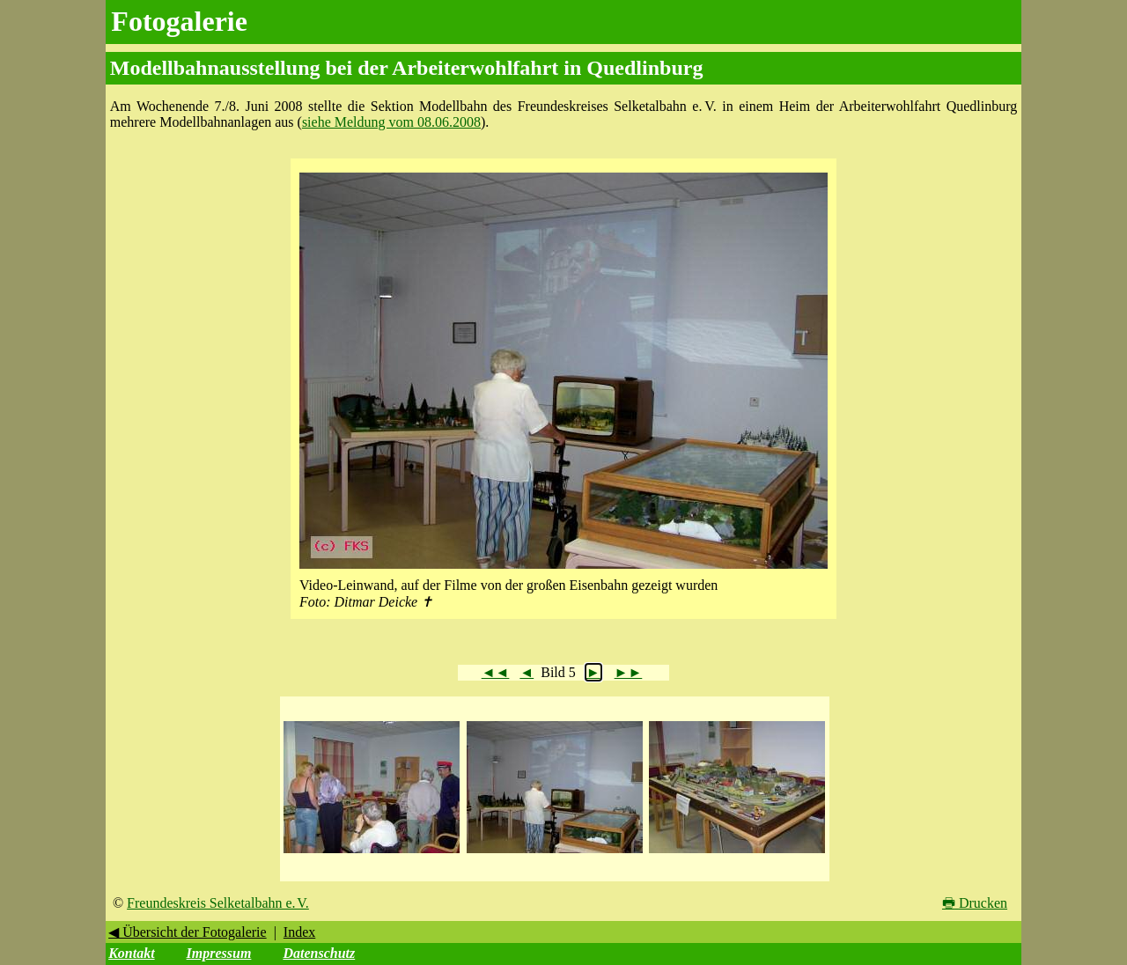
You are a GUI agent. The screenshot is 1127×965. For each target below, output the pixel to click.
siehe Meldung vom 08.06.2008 (391, 121)
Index (299, 931)
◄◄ (496, 672)
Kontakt (131, 953)
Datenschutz (319, 953)
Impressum (219, 953)
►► (629, 672)
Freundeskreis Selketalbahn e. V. (218, 902)
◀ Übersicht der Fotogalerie (187, 931)
